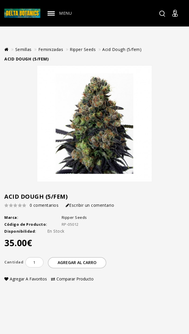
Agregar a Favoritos (25, 279)
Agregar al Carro (77, 262)
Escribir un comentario (90, 205)
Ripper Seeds (83, 49)
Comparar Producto (72, 279)
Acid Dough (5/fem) (121, 49)
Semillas (23, 49)
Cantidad (13, 262)
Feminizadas (50, 49)
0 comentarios (44, 205)
